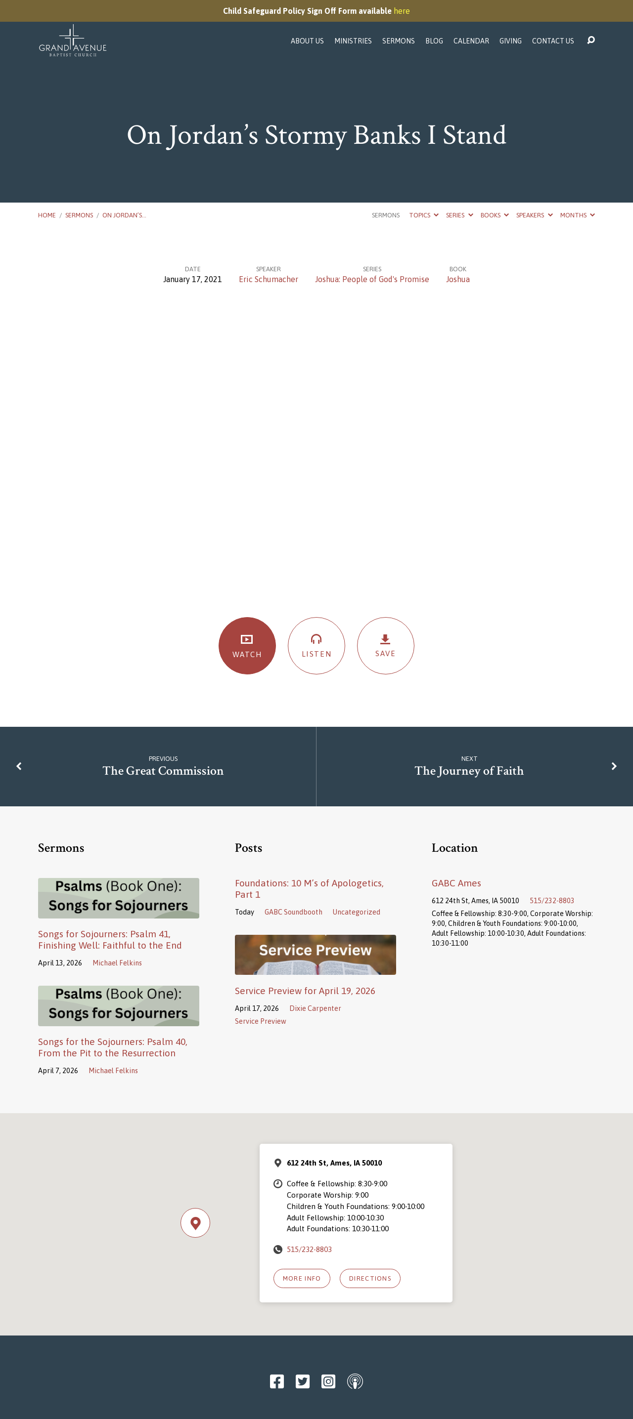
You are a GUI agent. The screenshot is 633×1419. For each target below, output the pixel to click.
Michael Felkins (117, 963)
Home (47, 215)
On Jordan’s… (124, 215)
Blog (434, 41)
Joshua (458, 279)
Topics (424, 215)
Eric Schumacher (268, 279)
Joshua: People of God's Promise (372, 279)
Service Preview (260, 1021)
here (402, 10)
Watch (247, 645)
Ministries (353, 41)
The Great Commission (163, 771)
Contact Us (553, 41)
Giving (510, 41)
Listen (316, 645)
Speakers (534, 215)
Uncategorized (356, 912)
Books (495, 215)
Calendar (471, 41)
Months (577, 215)
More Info (302, 1278)
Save (386, 645)
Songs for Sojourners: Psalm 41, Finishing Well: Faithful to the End (110, 939)
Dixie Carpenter (315, 1008)
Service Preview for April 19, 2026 (305, 990)
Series (459, 215)
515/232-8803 (552, 901)
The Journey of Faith (469, 771)
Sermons (398, 41)
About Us (307, 41)
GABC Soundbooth (293, 912)
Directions (370, 1278)
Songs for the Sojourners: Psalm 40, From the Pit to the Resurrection (112, 1047)
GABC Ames (456, 882)
